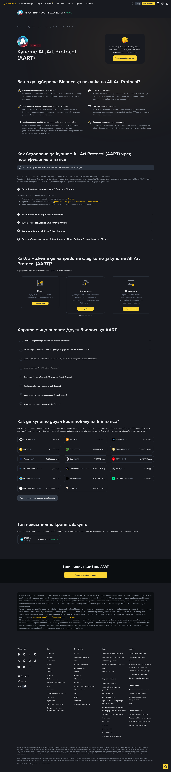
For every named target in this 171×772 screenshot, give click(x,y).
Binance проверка (135, 711)
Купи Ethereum (107, 732)
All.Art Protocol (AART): (37, 12)
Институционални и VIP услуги (113, 664)
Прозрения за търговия (138, 674)
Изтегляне (51, 701)
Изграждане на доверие (56, 682)
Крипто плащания (81, 664)
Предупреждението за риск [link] (64, 617)
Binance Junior (79, 668)
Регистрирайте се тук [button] (125, 58)
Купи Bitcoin (106, 718)
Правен (49, 672)
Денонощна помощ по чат (139, 690)
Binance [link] (71, 199)
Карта (76, 672)
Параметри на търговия (138, 714)
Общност (50, 690)
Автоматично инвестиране (84, 686)
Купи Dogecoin (107, 729)
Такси (131, 703)
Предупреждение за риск (56, 693)
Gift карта (78, 679)
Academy (77, 675)
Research (77, 701)
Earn (70, 4)
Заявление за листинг (110, 661)
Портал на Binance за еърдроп (140, 718)
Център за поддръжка (137, 693)
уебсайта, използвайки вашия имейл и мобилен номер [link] (77, 201)
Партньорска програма (137, 653)
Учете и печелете (109, 683)
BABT (76, 697)
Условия (50, 675)
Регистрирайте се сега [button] (85, 575)
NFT (75, 693)
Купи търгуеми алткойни (111, 736)
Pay (75, 661)
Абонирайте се (85, 309)
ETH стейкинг (79, 690)
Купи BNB (105, 722)
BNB (130, 661)
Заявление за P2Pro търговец (113, 657)
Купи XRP (105, 725)
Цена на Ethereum (108, 697)
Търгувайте (40, 303)
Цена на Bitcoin (107, 693)
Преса (49, 668)
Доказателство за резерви (139, 678)
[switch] (24, 686)
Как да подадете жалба (137, 725)
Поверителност (53, 679)
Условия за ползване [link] (41, 617)
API (130, 707)
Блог (48, 686)
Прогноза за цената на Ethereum (114, 711)
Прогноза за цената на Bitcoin (113, 707)
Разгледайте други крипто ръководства (37, 498)
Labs (103, 668)
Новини (49, 664)
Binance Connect (108, 672)
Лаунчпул (77, 682)
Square (79, 4)
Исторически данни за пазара (140, 671)
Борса (76, 653)
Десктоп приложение (55, 704)
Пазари (39, 4)
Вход (138, 4)
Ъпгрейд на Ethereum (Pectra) (112, 714)
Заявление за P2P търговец (112, 653)
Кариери (50, 657)
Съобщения (51, 661)
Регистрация (148, 4)
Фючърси (60, 4)
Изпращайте (131, 309)
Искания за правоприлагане (139, 722)
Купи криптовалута (26, 4)
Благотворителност (82, 704)
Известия (50, 697)
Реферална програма (137, 657)
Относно (50, 653)
